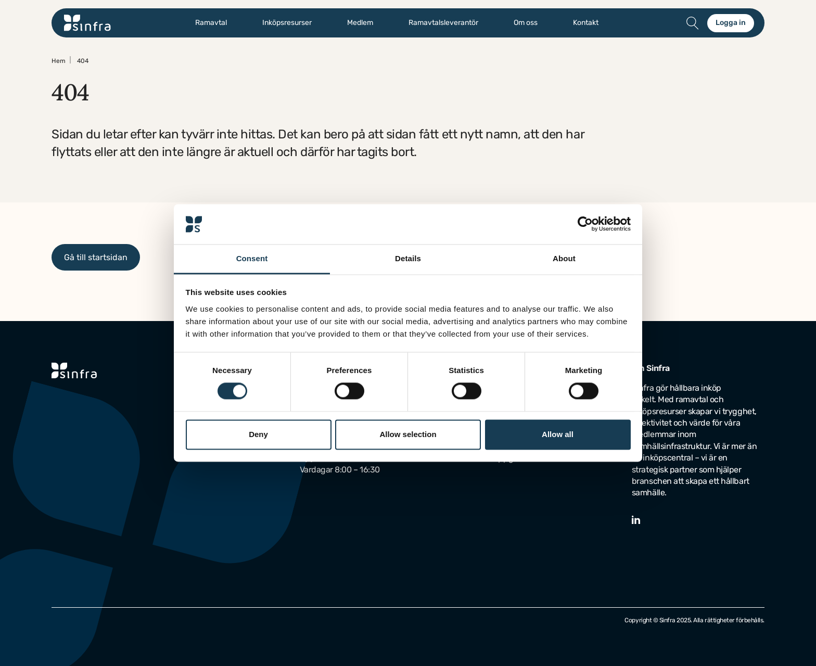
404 (82, 61)
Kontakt (585, 23)
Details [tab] (408, 258)
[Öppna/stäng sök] (692, 22)
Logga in (731, 22)
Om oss (526, 23)
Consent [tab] (252, 258)
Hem (59, 61)
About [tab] (564, 258)
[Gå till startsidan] (87, 23)
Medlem (360, 23)
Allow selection (407, 434)
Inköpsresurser (287, 23)
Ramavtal (211, 23)
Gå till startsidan (96, 257)
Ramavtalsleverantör (443, 23)
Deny (258, 434)
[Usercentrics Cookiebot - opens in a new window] (585, 224)
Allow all (557, 434)
